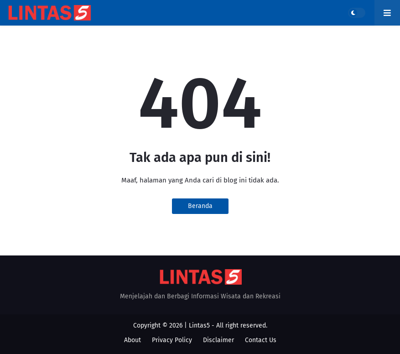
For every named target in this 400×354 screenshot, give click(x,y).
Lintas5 (199, 325)
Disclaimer (218, 340)
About (132, 340)
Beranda (200, 206)
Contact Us (260, 340)
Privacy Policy (172, 340)
